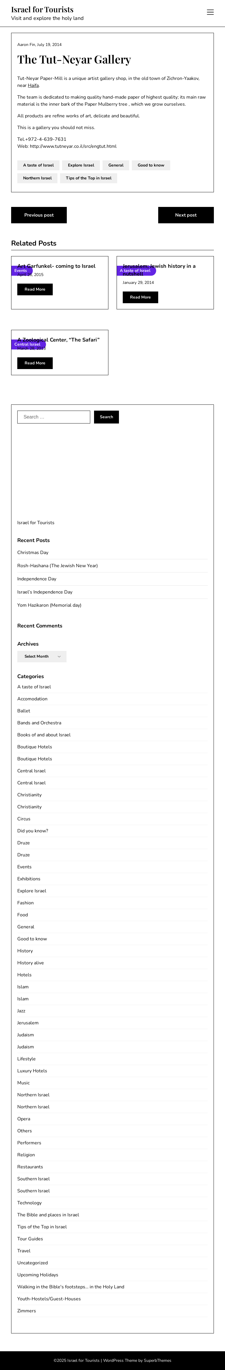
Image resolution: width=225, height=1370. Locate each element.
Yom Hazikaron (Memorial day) (49, 605)
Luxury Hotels (32, 1071)
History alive (30, 963)
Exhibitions (28, 879)
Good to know (151, 165)
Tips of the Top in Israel (88, 178)
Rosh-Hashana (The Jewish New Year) (57, 566)
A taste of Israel (38, 165)
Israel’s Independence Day (44, 592)
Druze (23, 843)
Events (24, 867)
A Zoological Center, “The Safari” (58, 339)
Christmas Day (32, 552)
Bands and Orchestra (39, 723)
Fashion (25, 903)
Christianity (29, 795)
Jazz (21, 1011)
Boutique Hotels (34, 747)
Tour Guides (30, 1239)
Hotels (24, 975)
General (115, 165)
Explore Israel (81, 165)
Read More (35, 289)
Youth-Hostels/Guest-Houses (49, 1299)
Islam (23, 987)
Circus (23, 819)
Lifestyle (26, 1059)
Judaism (25, 1035)
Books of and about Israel (44, 735)
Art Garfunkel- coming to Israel (56, 266)
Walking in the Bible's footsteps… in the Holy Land (70, 1287)
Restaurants (30, 1167)
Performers (29, 1143)
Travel (23, 1251)
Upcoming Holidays (37, 1275)
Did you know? (32, 831)
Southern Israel (33, 1179)
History (25, 951)
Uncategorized (32, 1263)
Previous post (39, 215)
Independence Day (36, 579)
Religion (26, 1155)
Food (22, 915)
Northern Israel (37, 178)
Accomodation (32, 699)
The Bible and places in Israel (48, 1215)
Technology (29, 1203)
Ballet (23, 711)
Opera (23, 1119)
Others (24, 1131)
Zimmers (26, 1311)
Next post (186, 215)
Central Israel (31, 771)
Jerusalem (28, 1023)
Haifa (33, 85)
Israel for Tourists (42, 9)
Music (23, 1083)
